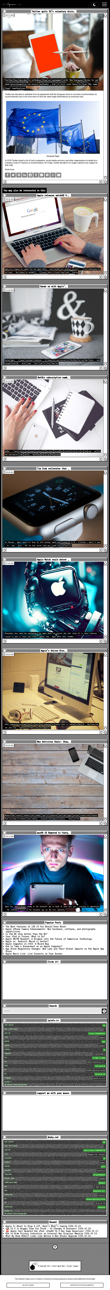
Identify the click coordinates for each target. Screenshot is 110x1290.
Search (104, 1011)
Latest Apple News (58, 1266)
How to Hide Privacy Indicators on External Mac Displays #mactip (44, 1233)
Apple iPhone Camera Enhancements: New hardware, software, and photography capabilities (50, 930)
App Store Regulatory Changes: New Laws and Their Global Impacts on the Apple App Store (55, 950)
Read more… (10, 169)
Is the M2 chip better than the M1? (26, 933)
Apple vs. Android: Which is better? (27, 941)
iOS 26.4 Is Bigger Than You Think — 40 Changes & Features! (41, 1228)
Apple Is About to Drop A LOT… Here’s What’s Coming (36, 1226)
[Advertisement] (55, 981)
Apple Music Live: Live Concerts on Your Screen (34, 953)
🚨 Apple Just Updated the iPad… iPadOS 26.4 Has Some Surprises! (45, 1231)
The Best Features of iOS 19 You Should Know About (36, 926)
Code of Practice (20, 163)
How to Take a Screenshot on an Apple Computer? (34, 946)
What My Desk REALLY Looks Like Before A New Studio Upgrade (41, 1235)
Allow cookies (28, 1287)
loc (55, 1058)
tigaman (75, 1266)
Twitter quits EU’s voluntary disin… (53, 11)
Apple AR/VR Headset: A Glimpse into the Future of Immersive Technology (49, 938)
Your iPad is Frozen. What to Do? (25, 936)
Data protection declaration (82, 1287)
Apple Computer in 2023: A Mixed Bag (27, 943)
